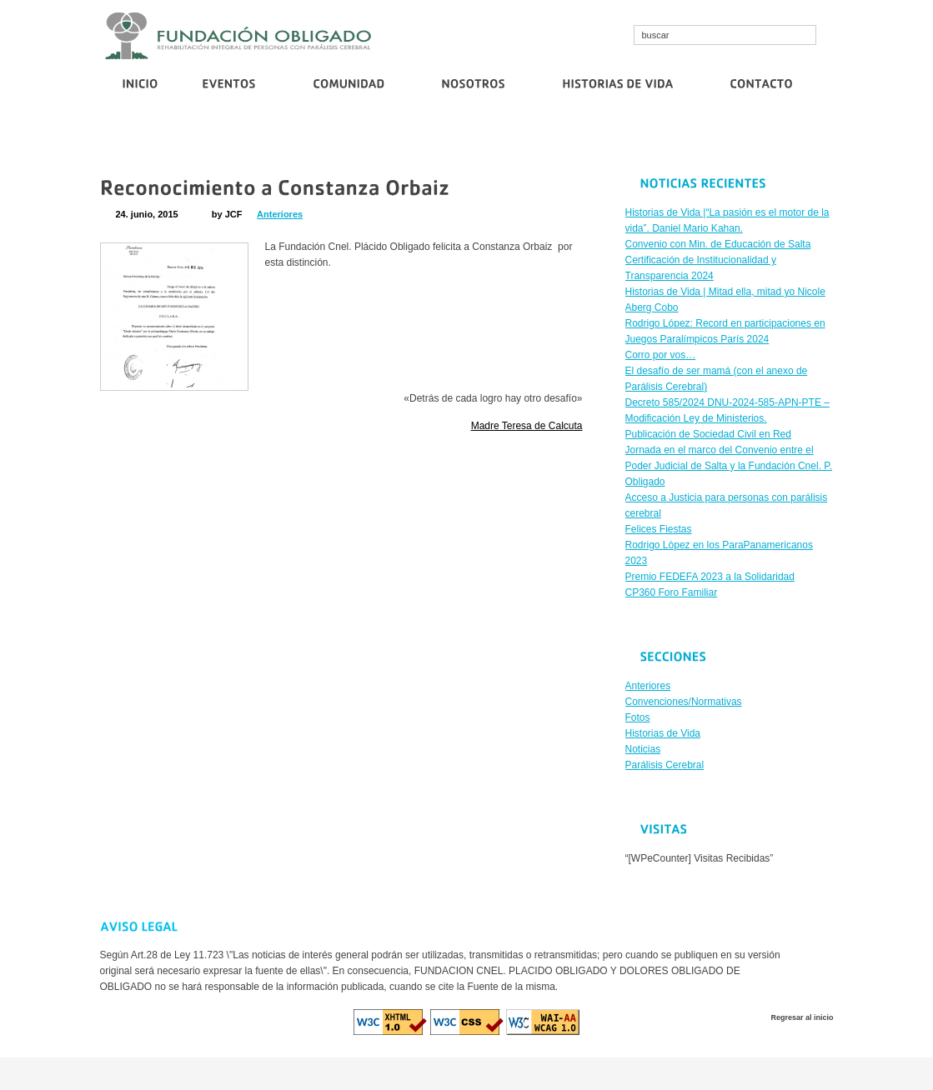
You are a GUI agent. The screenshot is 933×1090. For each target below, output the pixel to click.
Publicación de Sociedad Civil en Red (763, 139)
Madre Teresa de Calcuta (527, 426)
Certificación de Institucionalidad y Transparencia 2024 (476, 139)
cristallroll (427, 1073)
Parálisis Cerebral (665, 765)
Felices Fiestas (658, 529)
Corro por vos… (637, 139)
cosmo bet (380, 1073)
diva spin (469, 1073)
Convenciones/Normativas (683, 702)
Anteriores (280, 214)
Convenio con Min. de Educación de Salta (263, 139)
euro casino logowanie (542, 1073)
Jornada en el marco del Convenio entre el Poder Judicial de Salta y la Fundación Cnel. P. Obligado (729, 466)
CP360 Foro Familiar (671, 592)
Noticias (643, 749)
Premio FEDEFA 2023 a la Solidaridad (710, 576)
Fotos (637, 717)
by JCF (227, 214)
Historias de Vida (663, 733)
